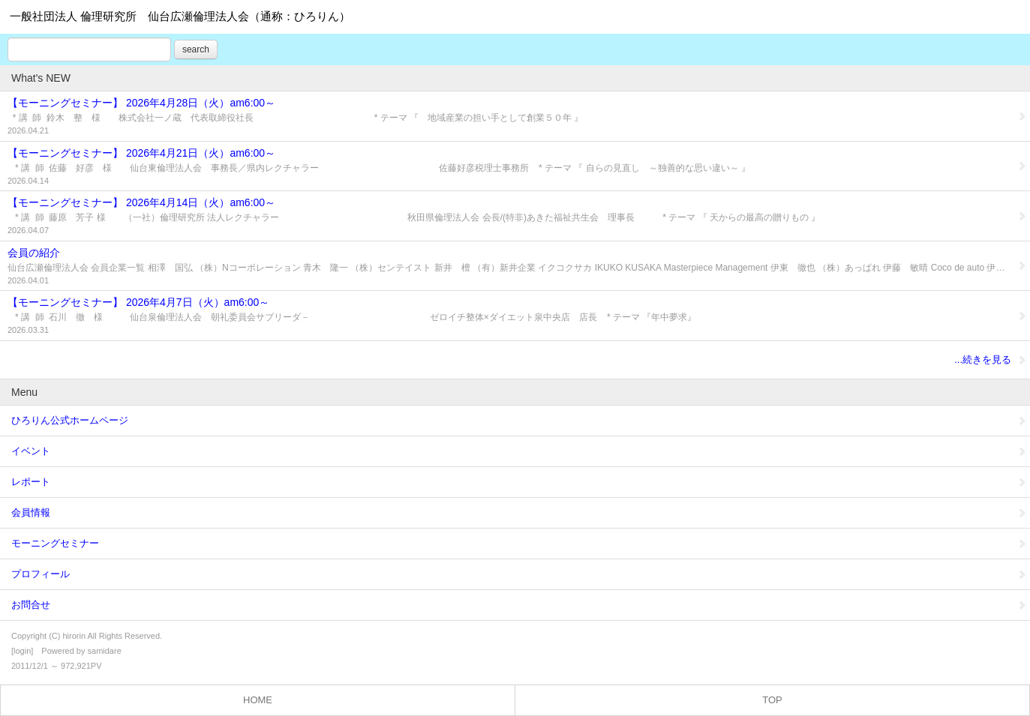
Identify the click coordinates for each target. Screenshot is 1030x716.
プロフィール (519, 574)
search (195, 49)
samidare (105, 650)
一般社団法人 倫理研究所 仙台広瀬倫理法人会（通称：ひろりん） (180, 16)
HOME (257, 700)
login (22, 650)
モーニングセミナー (519, 543)
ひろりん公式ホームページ (519, 420)
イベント (519, 451)
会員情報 (519, 512)
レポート (519, 481)
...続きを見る (990, 359)
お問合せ (519, 604)
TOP (772, 700)
